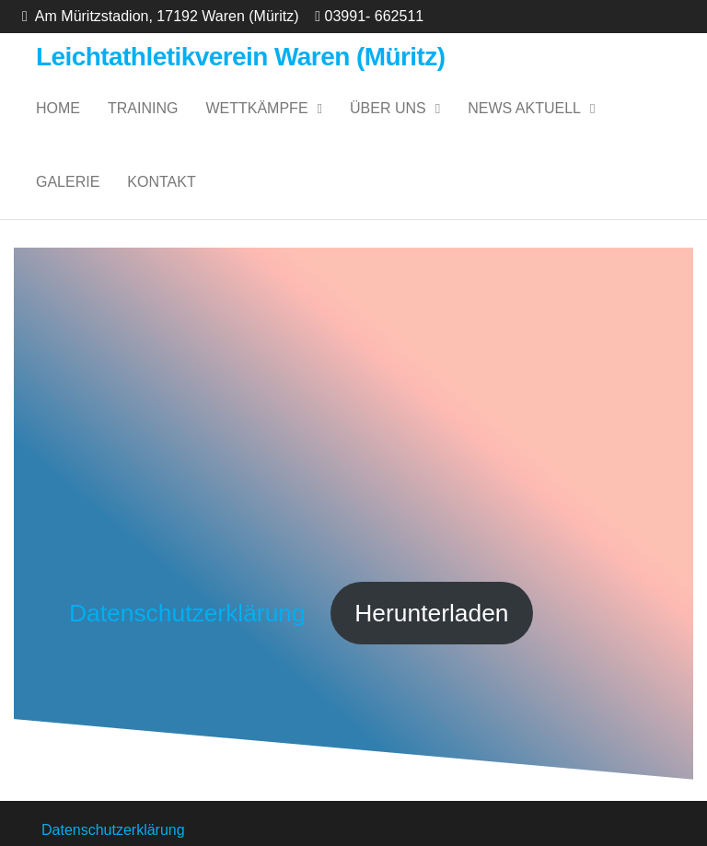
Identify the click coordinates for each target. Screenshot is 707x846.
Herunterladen (431, 613)
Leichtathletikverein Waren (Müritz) (241, 56)
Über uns (388, 108)
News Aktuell (524, 108)
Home (58, 108)
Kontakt (161, 182)
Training (143, 108)
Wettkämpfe (256, 108)
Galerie (67, 182)
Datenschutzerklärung (190, 613)
